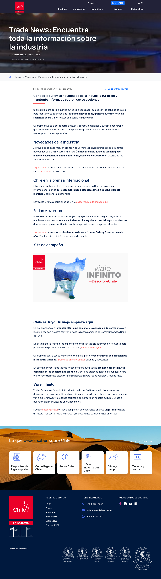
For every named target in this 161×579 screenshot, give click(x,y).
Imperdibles (97, 9)
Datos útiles (51, 521)
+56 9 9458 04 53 (95, 516)
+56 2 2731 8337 (95, 504)
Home (48, 503)
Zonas (49, 508)
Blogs (18, 77)
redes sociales (44, 171)
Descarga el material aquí (71, 359)
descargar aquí (50, 409)
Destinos (63, 9)
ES (140, 3)
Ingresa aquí (39, 167)
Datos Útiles (137, 9)
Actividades (79, 9)
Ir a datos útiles (141, 441)
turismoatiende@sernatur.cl (100, 510)
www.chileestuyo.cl (91, 347)
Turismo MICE (117, 3)
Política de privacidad (18, 549)
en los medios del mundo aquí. (92, 202)
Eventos (118, 9)
